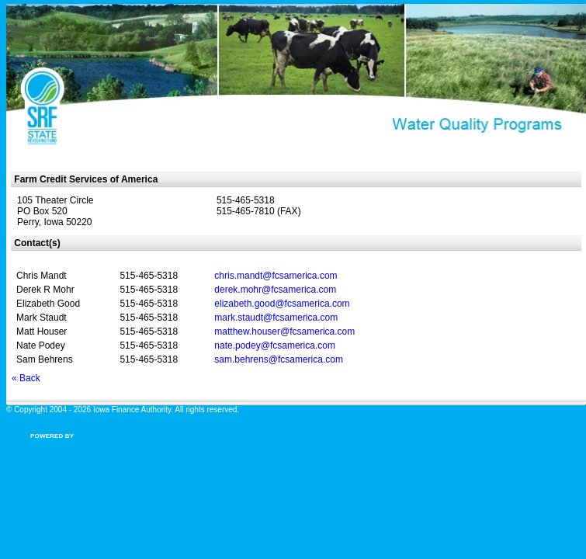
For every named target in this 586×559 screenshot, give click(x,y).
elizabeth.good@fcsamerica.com (281, 303)
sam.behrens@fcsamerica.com (278, 359)
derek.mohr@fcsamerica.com (275, 289)
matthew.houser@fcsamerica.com (284, 331)
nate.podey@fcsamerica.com (274, 345)
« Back (26, 378)
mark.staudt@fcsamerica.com (276, 317)
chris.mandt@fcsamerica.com (275, 275)
